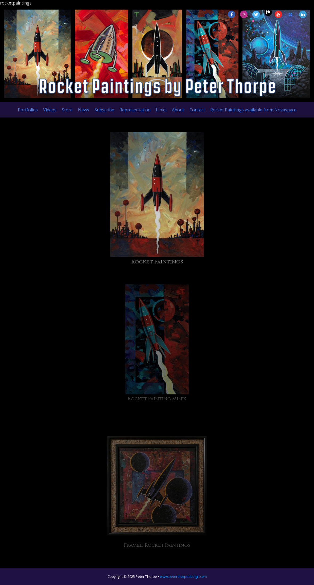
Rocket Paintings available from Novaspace (253, 110)
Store (67, 110)
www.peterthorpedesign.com (183, 576)
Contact (197, 110)
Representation (135, 110)
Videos (49, 110)
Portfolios (28, 110)
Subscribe (104, 110)
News (83, 110)
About (178, 110)
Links (161, 110)
